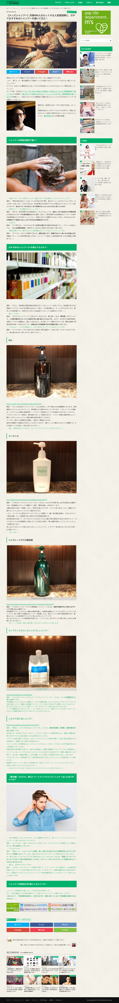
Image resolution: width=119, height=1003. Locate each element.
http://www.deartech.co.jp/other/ (19, 695)
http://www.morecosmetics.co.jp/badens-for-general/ (26, 500)
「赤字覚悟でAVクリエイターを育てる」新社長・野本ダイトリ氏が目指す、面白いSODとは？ (103, 89)
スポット (89, 2)
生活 (29, 919)
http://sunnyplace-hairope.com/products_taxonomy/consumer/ (29, 604)
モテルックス (69, 2)
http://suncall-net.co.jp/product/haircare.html (23, 404)
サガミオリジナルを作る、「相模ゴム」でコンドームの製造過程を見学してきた (103, 122)
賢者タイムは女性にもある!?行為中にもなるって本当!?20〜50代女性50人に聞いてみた (103, 198)
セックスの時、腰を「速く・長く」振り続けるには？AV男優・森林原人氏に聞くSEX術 (103, 181)
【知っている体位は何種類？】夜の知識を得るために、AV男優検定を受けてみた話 (103, 214)
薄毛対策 (47, 116)
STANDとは (59, 1000)
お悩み (80, 2)
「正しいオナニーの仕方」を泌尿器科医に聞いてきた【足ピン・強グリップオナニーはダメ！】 (103, 106)
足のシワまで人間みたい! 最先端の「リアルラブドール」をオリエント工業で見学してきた (103, 73)
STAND (99, 1000)
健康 (109, 2)
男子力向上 (100, 2)
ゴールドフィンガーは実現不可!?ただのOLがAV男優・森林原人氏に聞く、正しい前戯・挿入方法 (103, 56)
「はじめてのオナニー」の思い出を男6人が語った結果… (103, 147)
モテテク (58, 2)
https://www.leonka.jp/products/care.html (22, 725)
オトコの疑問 (21, 919)
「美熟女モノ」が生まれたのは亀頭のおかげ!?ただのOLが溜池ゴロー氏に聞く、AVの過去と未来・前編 (103, 165)
